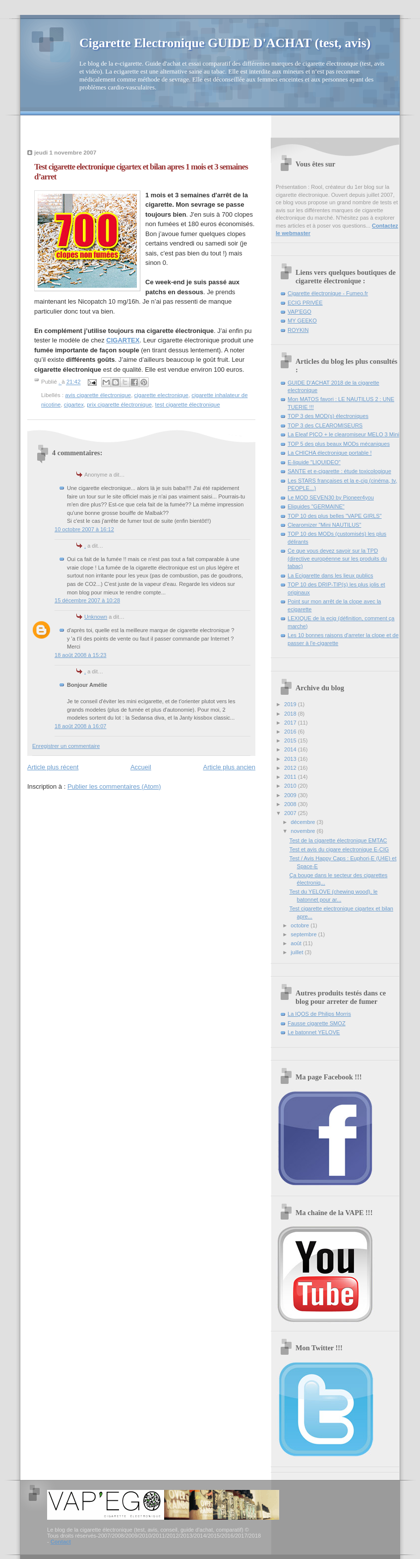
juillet (297, 952)
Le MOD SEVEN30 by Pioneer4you (331, 497)
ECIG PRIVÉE (305, 303)
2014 (291, 749)
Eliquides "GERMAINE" (316, 506)
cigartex (74, 405)
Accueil (140, 767)
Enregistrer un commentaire (66, 746)
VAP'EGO (299, 312)
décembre (303, 822)
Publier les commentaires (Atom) (114, 786)
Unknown (95, 617)
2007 (291, 813)
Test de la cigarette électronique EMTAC (338, 840)
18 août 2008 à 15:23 (80, 655)
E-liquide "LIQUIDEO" (314, 462)
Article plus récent (52, 767)
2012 (291, 768)
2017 (291, 723)
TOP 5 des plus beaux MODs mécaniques (339, 444)
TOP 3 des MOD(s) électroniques (328, 416)
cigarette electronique (161, 395)
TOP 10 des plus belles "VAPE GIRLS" (335, 516)
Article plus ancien (229, 767)
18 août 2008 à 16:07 (80, 726)
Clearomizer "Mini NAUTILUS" (324, 525)
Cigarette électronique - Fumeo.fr (328, 293)
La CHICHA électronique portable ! (329, 453)
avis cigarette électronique (98, 395)
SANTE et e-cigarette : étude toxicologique (339, 471)
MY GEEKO (302, 321)
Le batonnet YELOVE (314, 1032)
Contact (61, 1542)
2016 (291, 732)
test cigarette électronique (187, 405)
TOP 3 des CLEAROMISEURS (325, 425)
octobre (300, 925)
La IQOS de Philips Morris (319, 1014)
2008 (291, 804)
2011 (291, 777)
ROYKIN (298, 330)
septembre (304, 934)
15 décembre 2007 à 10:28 (87, 600)
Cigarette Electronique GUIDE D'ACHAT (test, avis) (224, 43)
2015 (291, 740)
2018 (291, 714)
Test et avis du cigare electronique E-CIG (339, 849)
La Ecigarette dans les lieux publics (330, 575)
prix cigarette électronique (119, 405)
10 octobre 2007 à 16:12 (84, 529)
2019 (291, 704)
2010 (291, 786)
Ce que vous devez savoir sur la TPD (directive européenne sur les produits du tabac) (337, 558)
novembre (303, 831)
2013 (291, 759)
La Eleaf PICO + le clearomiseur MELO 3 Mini (343, 434)
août (297, 943)
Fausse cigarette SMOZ (317, 1023)
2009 (291, 795)
